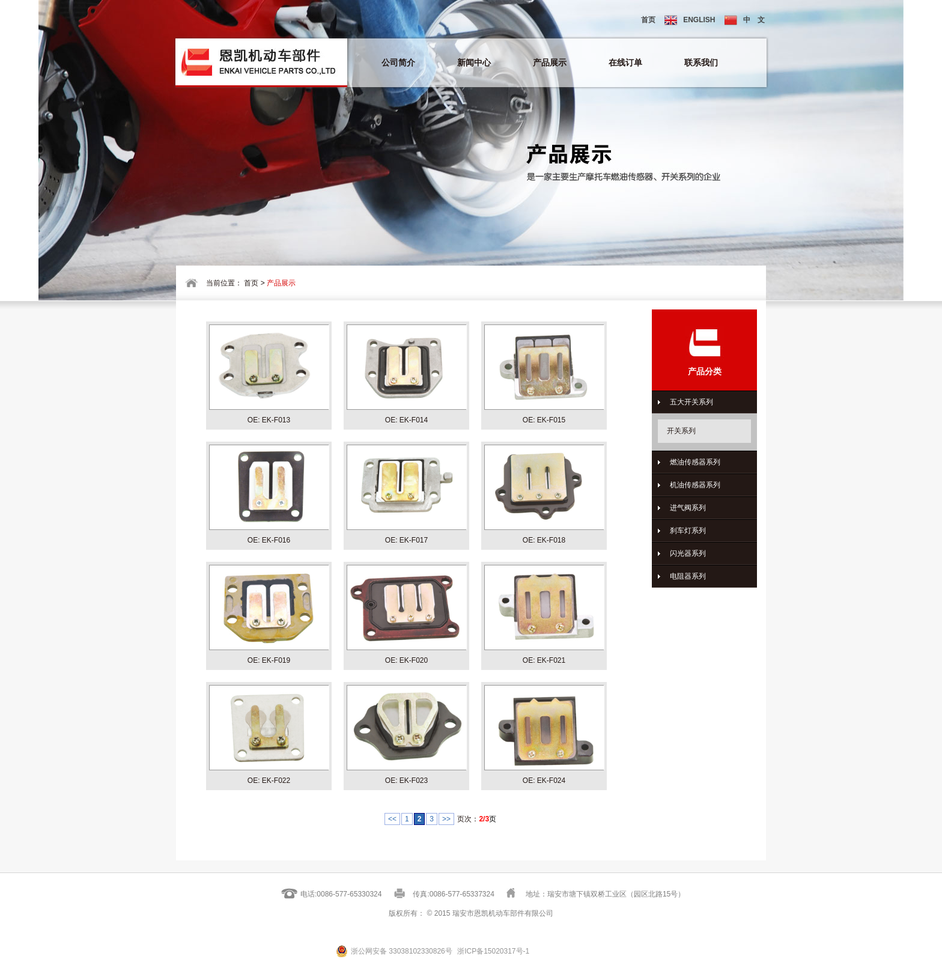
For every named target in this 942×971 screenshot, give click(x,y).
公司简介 (398, 62)
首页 (648, 20)
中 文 (745, 20)
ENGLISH (689, 20)
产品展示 (550, 62)
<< (392, 819)
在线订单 (625, 62)
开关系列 (681, 431)
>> (446, 819)
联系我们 (701, 62)
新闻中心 (474, 62)
